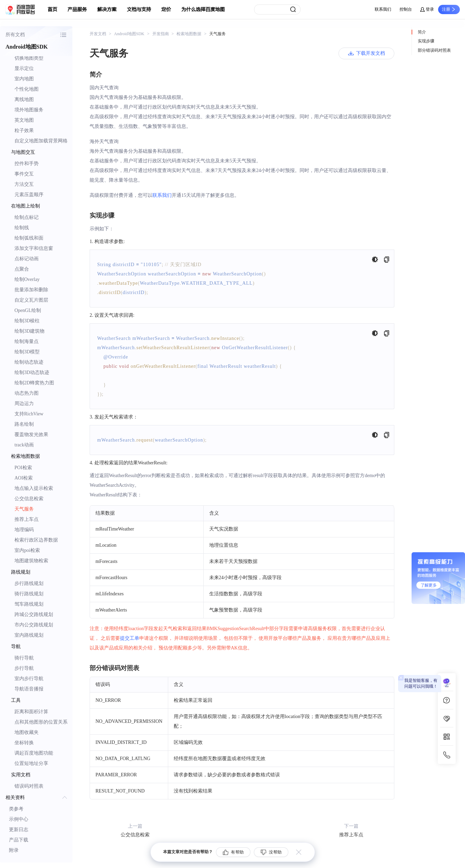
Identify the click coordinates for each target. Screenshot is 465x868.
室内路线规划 (28, 635)
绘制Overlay (27, 279)
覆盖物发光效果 (31, 434)
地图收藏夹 (26, 732)
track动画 (24, 444)
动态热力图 (26, 393)
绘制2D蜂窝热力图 (34, 382)
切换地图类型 (28, 58)
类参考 (16, 808)
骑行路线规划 (28, 593)
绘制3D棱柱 (27, 320)
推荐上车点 (26, 519)
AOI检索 (23, 478)
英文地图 (24, 120)
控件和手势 (26, 163)
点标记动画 (26, 258)
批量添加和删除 (31, 289)
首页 (52, 9)
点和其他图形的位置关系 (41, 722)
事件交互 (24, 173)
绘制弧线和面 (28, 238)
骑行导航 (24, 657)
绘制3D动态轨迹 (31, 372)
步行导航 (24, 668)
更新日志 (18, 829)
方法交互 (24, 184)
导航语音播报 (28, 689)
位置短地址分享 (31, 763)
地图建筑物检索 (31, 560)
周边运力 (24, 403)
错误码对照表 (28, 786)
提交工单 (129, 638)
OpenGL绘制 (27, 310)
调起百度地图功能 (33, 753)
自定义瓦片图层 (31, 300)
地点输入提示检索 (33, 488)
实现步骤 (426, 41)
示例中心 (18, 819)
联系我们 (383, 9)
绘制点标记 (26, 217)
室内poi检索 (27, 550)
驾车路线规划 (28, 604)
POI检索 (23, 467)
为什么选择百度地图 (203, 9)
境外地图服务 (28, 109)
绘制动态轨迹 (28, 362)
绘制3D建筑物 (29, 331)
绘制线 (21, 227)
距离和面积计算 (31, 711)
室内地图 (24, 78)
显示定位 (24, 68)
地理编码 (24, 529)
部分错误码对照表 (434, 50)
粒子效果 (24, 130)
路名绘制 (24, 424)
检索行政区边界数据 (36, 540)
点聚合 (21, 269)
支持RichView (28, 413)
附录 (14, 850)
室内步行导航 (28, 678)
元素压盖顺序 (28, 194)
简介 (422, 32)
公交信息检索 (28, 498)
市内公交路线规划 (33, 624)
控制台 (406, 9)
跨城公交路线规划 (33, 614)
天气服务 (24, 509)
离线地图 (24, 99)
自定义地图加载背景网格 (41, 140)
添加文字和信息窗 (33, 248)
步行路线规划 (28, 583)
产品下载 (18, 839)
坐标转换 (24, 742)
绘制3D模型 (27, 351)
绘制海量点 (26, 341)
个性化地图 (26, 89)
